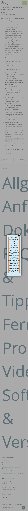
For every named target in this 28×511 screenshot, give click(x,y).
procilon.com (14, 250)
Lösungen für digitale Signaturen (14, 257)
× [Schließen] (19, 235)
